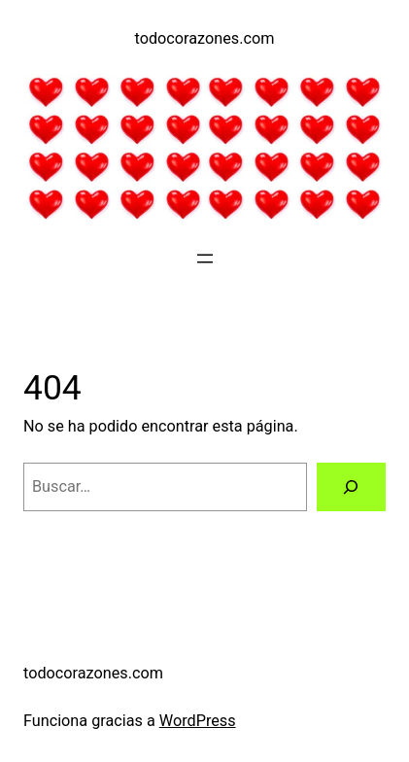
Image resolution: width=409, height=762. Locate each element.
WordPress (197, 720)
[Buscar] (351, 487)
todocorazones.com (205, 38)
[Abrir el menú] (205, 258)
